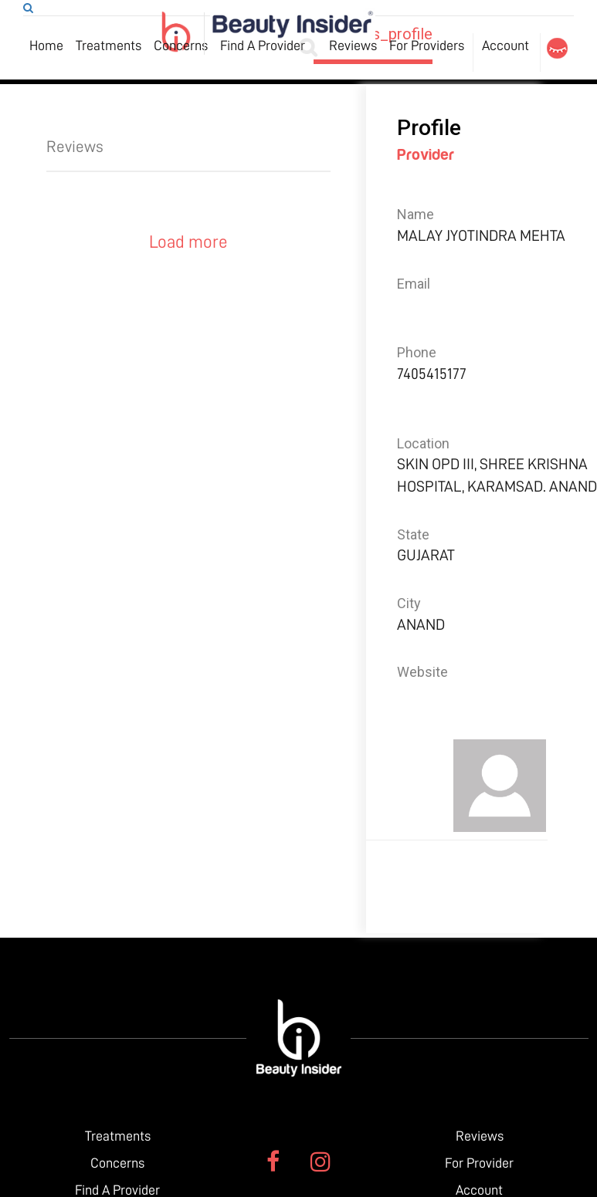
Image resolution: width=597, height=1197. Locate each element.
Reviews (353, 45)
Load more (188, 242)
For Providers (426, 45)
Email (413, 284)
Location (423, 443)
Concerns (181, 45)
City (409, 603)
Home (46, 45)
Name (415, 214)
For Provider (479, 1163)
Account (505, 45)
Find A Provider (262, 45)
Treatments (108, 45)
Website (422, 672)
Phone (416, 352)
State (413, 534)
